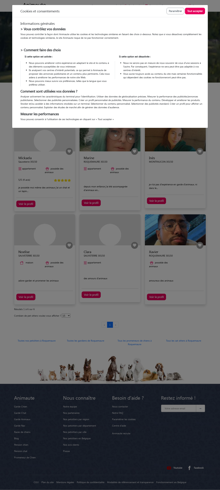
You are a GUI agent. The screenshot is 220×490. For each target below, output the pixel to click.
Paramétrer (175, 11)
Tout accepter (195, 11)
